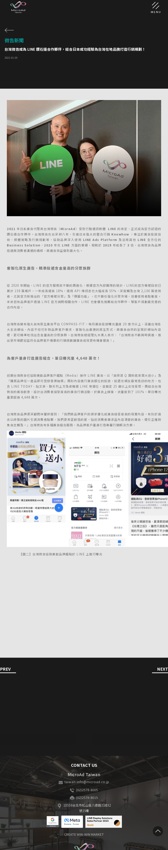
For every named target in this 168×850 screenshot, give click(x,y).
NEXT (162, 669)
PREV (5, 669)
